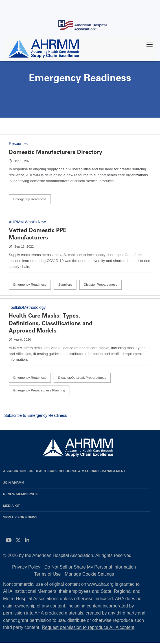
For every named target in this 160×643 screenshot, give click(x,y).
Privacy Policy (26, 567)
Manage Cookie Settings (89, 574)
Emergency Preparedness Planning (39, 390)
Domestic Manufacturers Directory (55, 152)
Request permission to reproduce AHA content (88, 627)
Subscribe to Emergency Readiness (35, 415)
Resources (18, 143)
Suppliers (65, 284)
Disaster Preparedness (100, 284)
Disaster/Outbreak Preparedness (82, 377)
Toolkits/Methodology (27, 307)
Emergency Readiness (29, 199)
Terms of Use (47, 574)
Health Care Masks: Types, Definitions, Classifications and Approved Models (50, 323)
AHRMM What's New (27, 222)
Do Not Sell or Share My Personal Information (90, 567)
